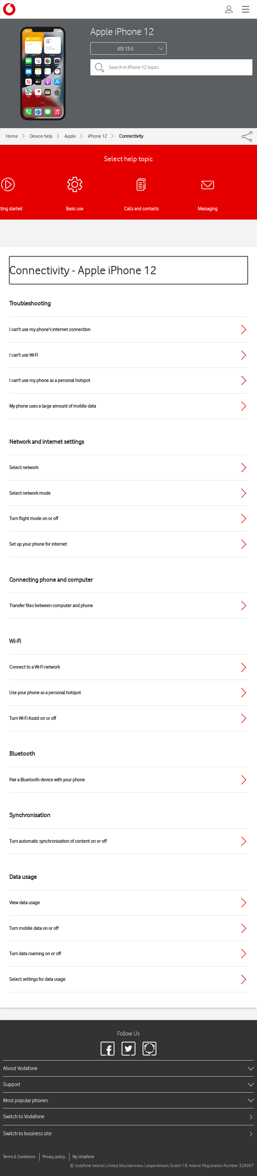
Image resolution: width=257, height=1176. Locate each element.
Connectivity (131, 136)
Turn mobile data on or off (33, 928)
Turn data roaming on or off (35, 953)
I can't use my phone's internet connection (49, 329)
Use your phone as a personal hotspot (45, 692)
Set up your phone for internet (38, 544)
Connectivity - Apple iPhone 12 (83, 270)
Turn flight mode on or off (33, 518)
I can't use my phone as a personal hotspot (49, 380)
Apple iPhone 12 (122, 31)
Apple (70, 136)
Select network (23, 467)
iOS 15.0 (125, 49)
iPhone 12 (97, 136)
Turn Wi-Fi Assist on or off (32, 718)
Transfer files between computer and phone (51, 605)
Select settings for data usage (37, 979)
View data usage (24, 902)
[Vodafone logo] (9, 9)
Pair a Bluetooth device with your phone (47, 780)
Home (12, 136)
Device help (41, 136)
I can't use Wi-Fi (23, 355)
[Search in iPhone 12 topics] (171, 67)
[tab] (128, 1116)
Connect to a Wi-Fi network (34, 667)
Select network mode (30, 493)
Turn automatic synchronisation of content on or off (57, 841)
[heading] (128, 1068)
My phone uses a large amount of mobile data (52, 406)
